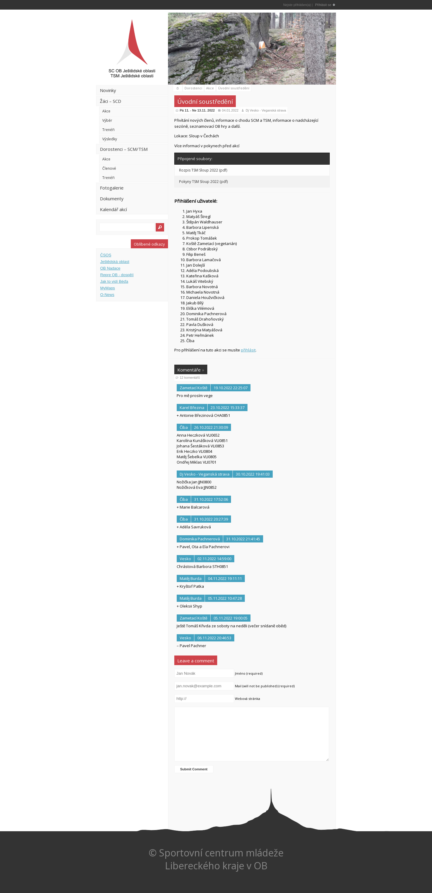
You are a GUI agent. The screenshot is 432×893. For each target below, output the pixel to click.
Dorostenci (193, 88)
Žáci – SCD (110, 101)
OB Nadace (110, 268)
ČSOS (105, 255)
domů (177, 88)
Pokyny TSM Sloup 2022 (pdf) (203, 181)
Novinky (108, 90)
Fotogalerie (112, 188)
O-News (107, 294)
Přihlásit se (323, 5)
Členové (109, 168)
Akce (106, 111)
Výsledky (109, 139)
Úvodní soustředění (233, 88)
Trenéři (108, 129)
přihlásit (248, 350)
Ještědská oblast (114, 261)
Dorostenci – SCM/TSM (124, 149)
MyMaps (107, 288)
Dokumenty (112, 199)
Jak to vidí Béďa (114, 281)
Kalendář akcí (113, 209)
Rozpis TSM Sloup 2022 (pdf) (203, 170)
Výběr (107, 120)
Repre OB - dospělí (117, 275)
